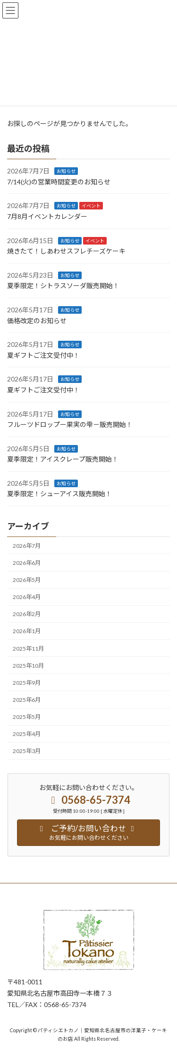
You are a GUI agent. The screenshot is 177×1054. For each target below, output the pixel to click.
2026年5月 (27, 579)
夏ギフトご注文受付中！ (43, 355)
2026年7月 (27, 545)
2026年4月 (27, 596)
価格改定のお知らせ (37, 320)
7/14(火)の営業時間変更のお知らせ (58, 182)
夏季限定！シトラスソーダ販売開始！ (63, 286)
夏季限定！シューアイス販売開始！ (59, 494)
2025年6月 (27, 699)
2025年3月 (27, 750)
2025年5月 (27, 716)
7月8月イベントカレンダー (47, 216)
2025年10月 (28, 665)
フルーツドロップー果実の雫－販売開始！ (70, 424)
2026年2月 (27, 614)
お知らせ (66, 171)
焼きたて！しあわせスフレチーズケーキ (66, 251)
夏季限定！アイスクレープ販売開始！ (62, 459)
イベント (91, 206)
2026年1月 (27, 631)
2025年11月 (28, 648)
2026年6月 (27, 562)
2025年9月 (27, 682)
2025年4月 (27, 733)
